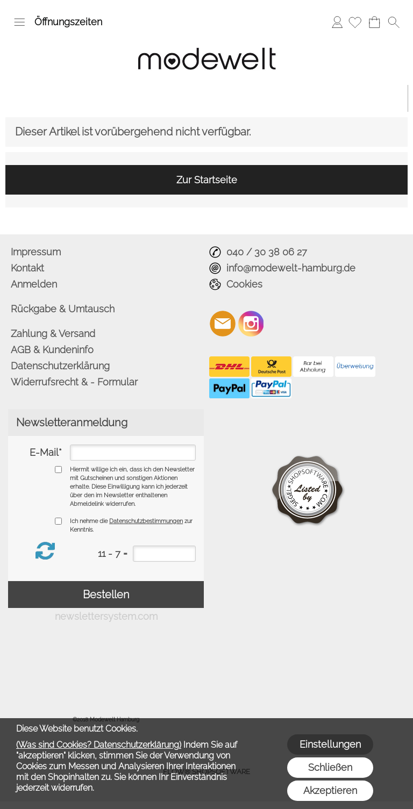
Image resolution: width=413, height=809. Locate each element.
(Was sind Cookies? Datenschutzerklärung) (98, 745)
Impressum (36, 251)
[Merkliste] (355, 22)
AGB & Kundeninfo (52, 349)
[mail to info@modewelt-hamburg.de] (222, 323)
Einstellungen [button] (330, 744)
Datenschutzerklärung (60, 365)
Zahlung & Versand (53, 333)
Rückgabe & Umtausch (63, 308)
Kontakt (27, 268)
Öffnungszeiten (68, 21)
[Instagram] (251, 323)
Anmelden (337, 21)
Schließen (330, 767)
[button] (19, 22)
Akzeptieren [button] (330, 790)
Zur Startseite (206, 179)
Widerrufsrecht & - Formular (74, 382)
